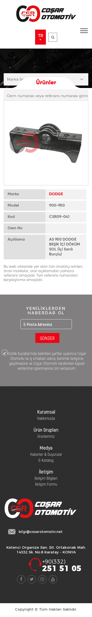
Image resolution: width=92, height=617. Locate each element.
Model (13, 206)
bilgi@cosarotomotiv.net (41, 531)
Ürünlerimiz (46, 436)
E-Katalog (46, 460)
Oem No (15, 228)
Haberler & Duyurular (46, 454)
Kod (11, 217)
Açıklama (16, 240)
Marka (13, 194)
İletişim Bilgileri (46, 478)
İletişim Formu (46, 483)
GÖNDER (47, 338)
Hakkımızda (46, 418)
